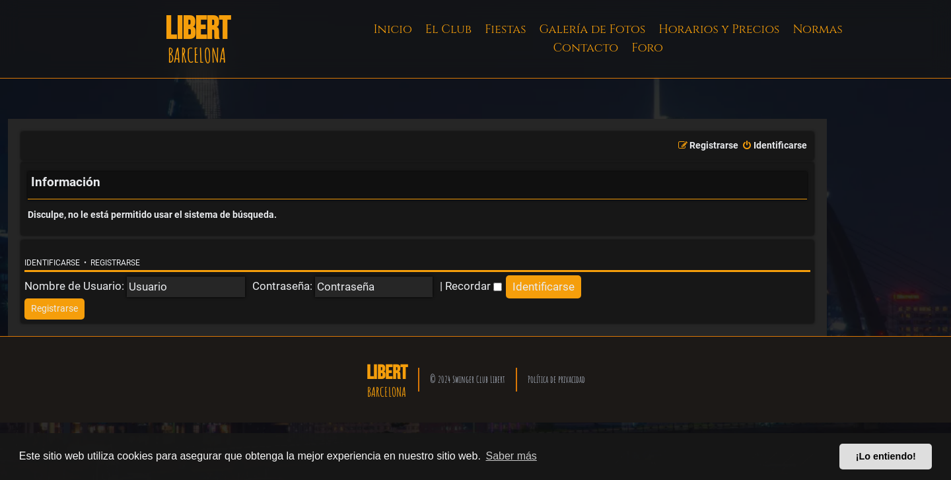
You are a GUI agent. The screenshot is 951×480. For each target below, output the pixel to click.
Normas (817, 29)
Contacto (585, 48)
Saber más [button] (511, 456)
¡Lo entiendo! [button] (886, 456)
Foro (647, 48)
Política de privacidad (556, 379)
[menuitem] (774, 145)
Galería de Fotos (593, 29)
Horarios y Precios (718, 29)
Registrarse (115, 262)
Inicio (393, 29)
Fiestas (505, 29)
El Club (448, 29)
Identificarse (52, 262)
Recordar (473, 285)
